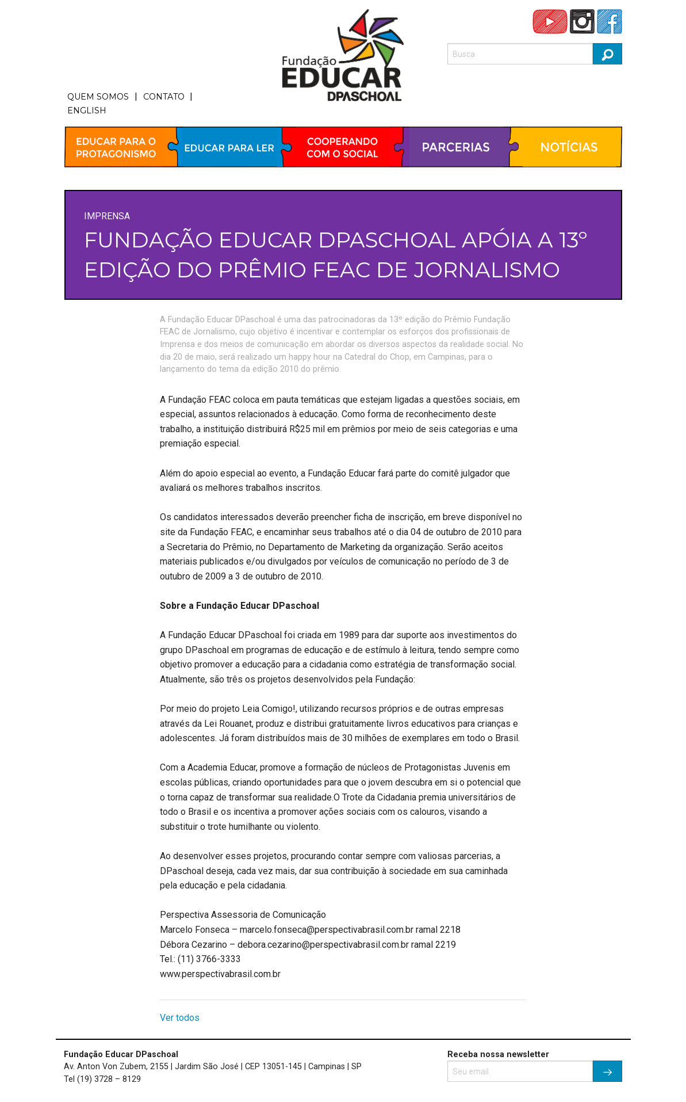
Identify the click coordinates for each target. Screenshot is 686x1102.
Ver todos (180, 1017)
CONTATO (164, 96)
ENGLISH (86, 110)
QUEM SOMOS (98, 96)
